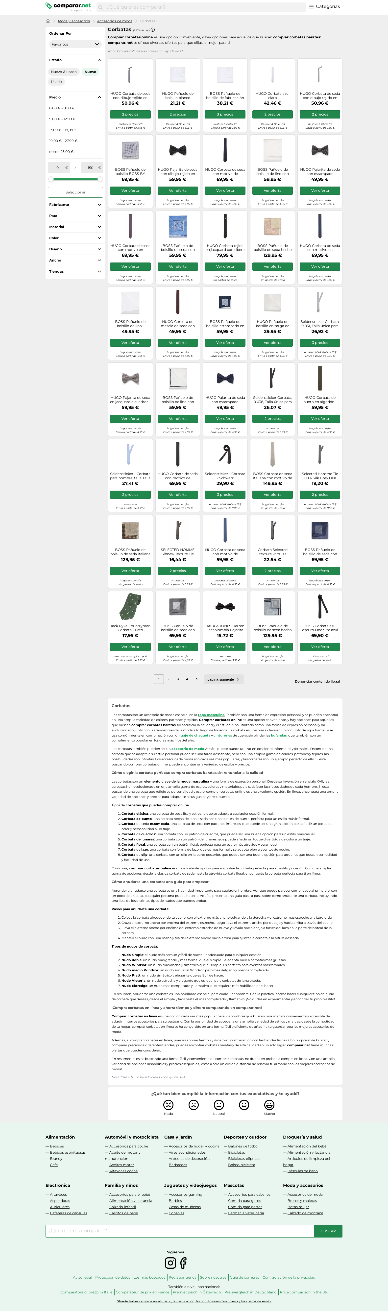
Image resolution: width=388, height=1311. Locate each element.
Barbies (175, 1200)
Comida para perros (245, 1207)
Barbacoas (178, 1165)
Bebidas (57, 1146)
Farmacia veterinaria (246, 1213)
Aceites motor (121, 1165)
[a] (90, 167)
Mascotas (234, 1185)
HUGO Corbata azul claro (273, 96)
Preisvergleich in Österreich (197, 1292)
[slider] (51, 179)
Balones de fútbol (243, 1146)
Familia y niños (121, 1185)
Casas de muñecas (185, 1207)
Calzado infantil (122, 1207)
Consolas (176, 1213)
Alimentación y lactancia (309, 1152)
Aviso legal (82, 1277)
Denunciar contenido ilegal (317, 681)
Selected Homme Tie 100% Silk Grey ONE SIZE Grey (320, 476)
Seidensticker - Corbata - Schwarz (225, 476)
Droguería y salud (302, 1137)
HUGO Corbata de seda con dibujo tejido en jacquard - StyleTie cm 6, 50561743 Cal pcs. (320, 96)
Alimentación (60, 1137)
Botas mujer (298, 1207)
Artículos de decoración (189, 1158)
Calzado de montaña (305, 1213)
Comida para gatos (244, 1200)
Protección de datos (112, 1277)
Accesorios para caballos (249, 1194)
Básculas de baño (303, 1171)
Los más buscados (149, 1277)
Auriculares (60, 1207)
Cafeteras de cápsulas (68, 1213)
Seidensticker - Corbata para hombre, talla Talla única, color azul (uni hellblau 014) (130, 476)
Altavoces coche (123, 1171)
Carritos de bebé (123, 1213)
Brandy (56, 1158)
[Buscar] (100, 7)
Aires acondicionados (187, 1152)
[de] (57, 167)
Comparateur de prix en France (142, 1292)
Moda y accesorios (74, 21)
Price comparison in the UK (304, 1292)
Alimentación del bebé (307, 1146)
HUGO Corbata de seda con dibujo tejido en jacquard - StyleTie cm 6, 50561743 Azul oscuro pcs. (130, 96)
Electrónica (58, 1185)
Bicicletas (236, 1152)
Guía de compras (244, 1277)
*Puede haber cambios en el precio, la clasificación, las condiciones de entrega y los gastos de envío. (194, 1301)
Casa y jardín (178, 1137)
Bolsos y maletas (302, 1200)
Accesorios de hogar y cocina (194, 1146)
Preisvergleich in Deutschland (250, 1292)
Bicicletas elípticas (244, 1158)
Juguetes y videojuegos (190, 1185)
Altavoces (58, 1194)
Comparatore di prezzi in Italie (86, 1292)
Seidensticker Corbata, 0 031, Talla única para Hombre (320, 324)
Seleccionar (76, 192)
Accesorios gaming (185, 1194)
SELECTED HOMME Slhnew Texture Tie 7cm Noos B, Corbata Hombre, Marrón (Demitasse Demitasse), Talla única (178, 552)
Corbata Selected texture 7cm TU (273, 552)
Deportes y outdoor (245, 1137)
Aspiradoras (60, 1200)
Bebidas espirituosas (68, 1152)
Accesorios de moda (114, 21)
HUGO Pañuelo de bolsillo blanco (178, 96)
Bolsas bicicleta (241, 1165)
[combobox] (205, 7)
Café (54, 1165)
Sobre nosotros (213, 1277)
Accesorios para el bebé (129, 1194)
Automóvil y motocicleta (132, 1137)
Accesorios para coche (128, 1146)
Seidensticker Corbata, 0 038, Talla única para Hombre (272, 400)
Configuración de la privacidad (289, 1277)
